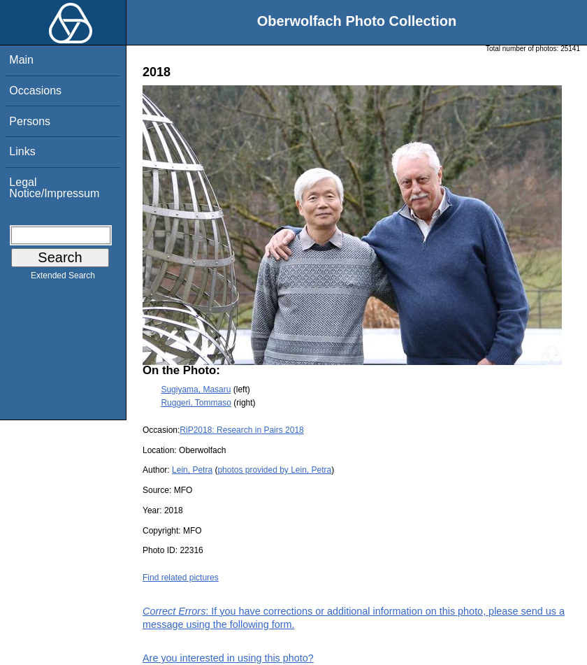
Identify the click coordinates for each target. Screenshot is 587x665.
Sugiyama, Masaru (196, 389)
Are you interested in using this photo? (228, 658)
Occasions (35, 90)
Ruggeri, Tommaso (196, 403)
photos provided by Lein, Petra (274, 470)
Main (21, 60)
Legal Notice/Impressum (54, 187)
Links (22, 151)
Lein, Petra (192, 470)
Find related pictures (181, 577)
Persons (29, 121)
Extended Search (63, 278)
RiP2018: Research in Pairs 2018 (241, 430)
